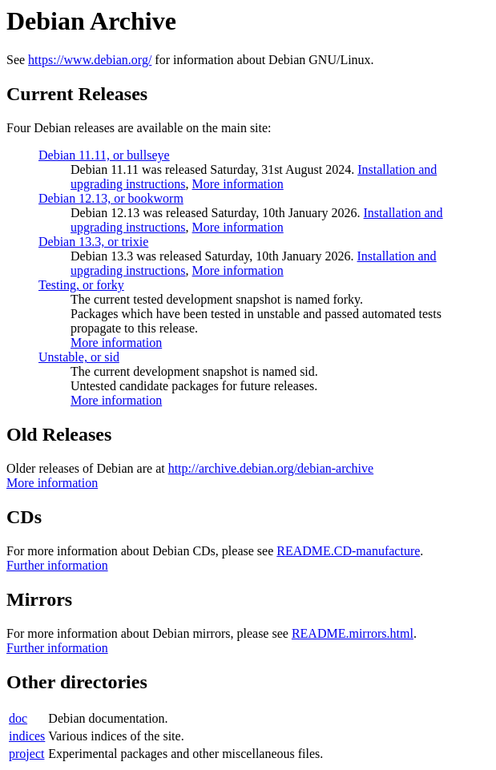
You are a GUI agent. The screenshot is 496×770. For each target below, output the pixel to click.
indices (27, 736)
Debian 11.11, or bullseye (104, 155)
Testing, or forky (81, 285)
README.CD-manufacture (348, 551)
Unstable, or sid (78, 357)
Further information (57, 565)
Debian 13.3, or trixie (93, 241)
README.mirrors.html (352, 633)
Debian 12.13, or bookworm (110, 198)
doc (18, 718)
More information (238, 184)
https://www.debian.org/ (89, 60)
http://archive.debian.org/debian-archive (271, 468)
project (26, 753)
